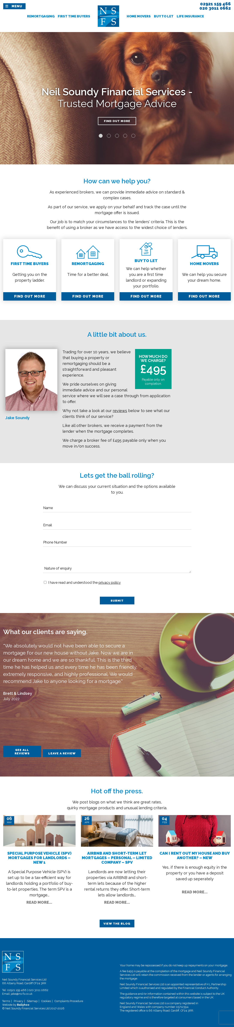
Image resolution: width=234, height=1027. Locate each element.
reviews (120, 410)
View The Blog (117, 923)
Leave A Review (74, 751)
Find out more (117, 122)
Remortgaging (41, 16)
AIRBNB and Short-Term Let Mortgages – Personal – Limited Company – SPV (117, 856)
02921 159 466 (16, 989)
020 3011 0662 (38, 989)
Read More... (39, 901)
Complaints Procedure (69, 1000)
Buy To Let (163, 16)
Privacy (18, 1000)
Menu (17, 6)
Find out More (29, 296)
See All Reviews (25, 751)
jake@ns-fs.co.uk (21, 993)
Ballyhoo (23, 1004)
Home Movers (139, 16)
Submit (117, 601)
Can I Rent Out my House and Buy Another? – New (195, 854)
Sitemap (32, 1000)
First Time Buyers (74, 16)
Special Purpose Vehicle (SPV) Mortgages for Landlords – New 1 (39, 856)
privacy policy (110, 583)
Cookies (46, 1000)
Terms (6, 1000)
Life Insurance (190, 16)
